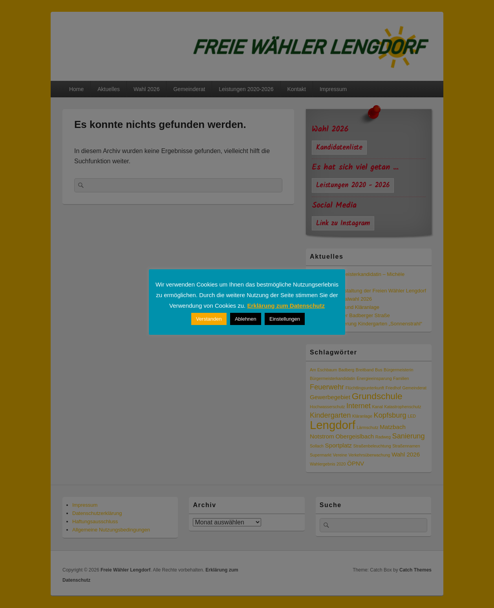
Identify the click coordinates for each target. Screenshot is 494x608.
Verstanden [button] (209, 319)
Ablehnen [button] (245, 319)
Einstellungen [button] (284, 319)
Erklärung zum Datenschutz (286, 305)
